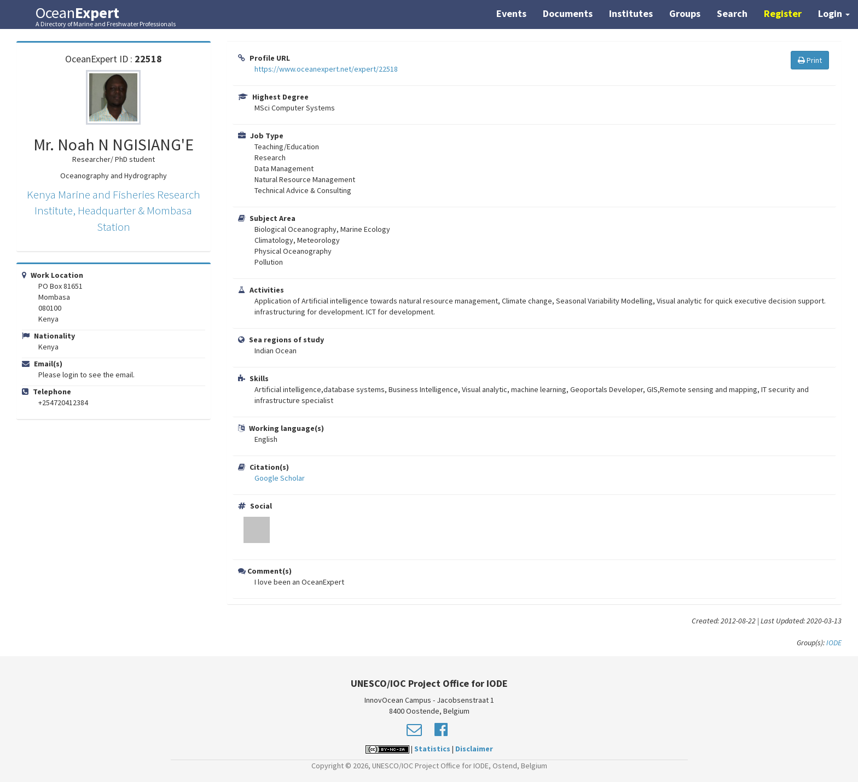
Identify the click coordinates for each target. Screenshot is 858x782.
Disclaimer (474, 749)
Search (732, 13)
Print (810, 60)
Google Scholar (279, 478)
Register (783, 13)
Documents (568, 13)
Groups (684, 13)
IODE (834, 642)
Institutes (631, 13)
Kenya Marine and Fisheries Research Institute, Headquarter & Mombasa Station (113, 210)
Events (511, 13)
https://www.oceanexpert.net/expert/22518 (326, 69)
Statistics (432, 749)
